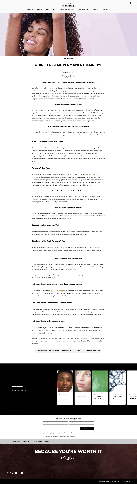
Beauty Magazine (84, 9)
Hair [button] (47, 9)
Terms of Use (116, 481)
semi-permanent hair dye (81, 91)
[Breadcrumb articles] (16, 441)
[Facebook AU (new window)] (10, 473)
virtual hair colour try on (69, 341)
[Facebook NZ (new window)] (18, 473)
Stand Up (95, 9)
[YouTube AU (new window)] (16, 473)
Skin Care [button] (30, 9)
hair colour (52, 88)
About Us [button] (105, 9)
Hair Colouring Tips (92, 350)
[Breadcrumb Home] (8, 441)
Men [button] (54, 9)
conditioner (62, 291)
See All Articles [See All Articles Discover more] (16, 410)
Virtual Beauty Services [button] (67, 9)
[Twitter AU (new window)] (13, 473)
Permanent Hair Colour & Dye (48, 350)
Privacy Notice (102, 481)
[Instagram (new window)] (7, 473)
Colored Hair (67, 350)
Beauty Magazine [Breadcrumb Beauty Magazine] (68, 58)
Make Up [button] (39, 9)
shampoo (52, 291)
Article (78, 350)
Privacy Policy (109, 481)
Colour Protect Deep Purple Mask (71, 296)
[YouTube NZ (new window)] (22, 473)
